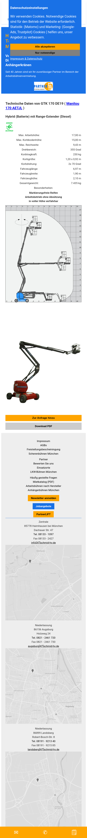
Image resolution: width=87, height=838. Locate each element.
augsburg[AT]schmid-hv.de (43, 646)
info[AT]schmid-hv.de (43, 542)
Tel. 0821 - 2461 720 (43, 637)
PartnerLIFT (43, 514)
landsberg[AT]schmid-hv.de (43, 749)
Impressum (43, 441)
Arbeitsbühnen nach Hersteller (43, 485)
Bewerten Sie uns (43, 463)
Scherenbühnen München (43, 453)
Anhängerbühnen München (43, 490)
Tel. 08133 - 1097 (43, 534)
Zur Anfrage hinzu (43, 417)
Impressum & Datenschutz (26, 58)
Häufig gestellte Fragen (43, 477)
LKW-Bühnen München (43, 471)
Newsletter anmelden (43, 498)
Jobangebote (43, 506)
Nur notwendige (45, 52)
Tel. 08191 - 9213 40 (43, 741)
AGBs (43, 445)
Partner (43, 459)
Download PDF (43, 426)
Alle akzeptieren (45, 46)
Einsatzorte (43, 467)
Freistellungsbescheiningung (43, 449)
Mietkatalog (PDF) (43, 481)
